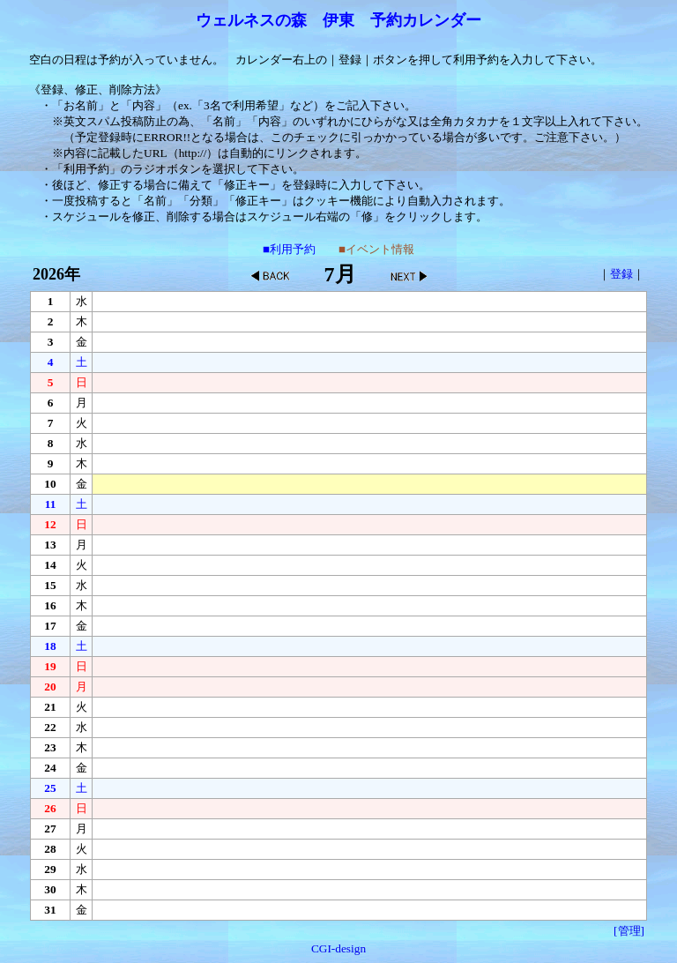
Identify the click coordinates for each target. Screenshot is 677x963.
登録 (621, 273)
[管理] (629, 930)
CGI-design (338, 948)
